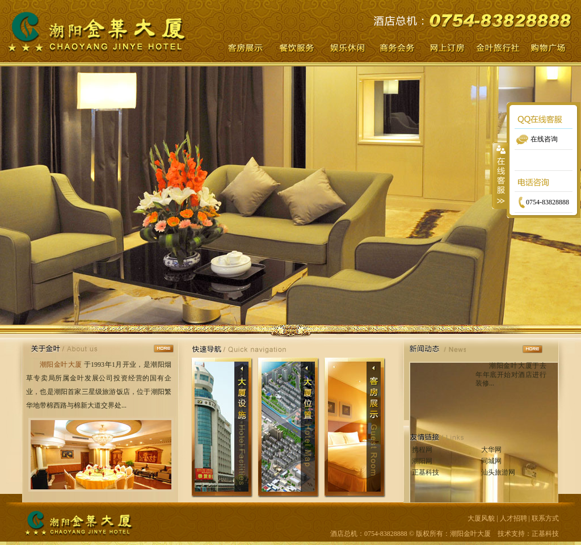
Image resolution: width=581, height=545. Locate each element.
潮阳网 (422, 461)
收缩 (500, 175)
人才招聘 (513, 518)
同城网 (491, 461)
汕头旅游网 (498, 472)
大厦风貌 (481, 518)
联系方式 (545, 518)
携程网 (422, 450)
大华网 (491, 450)
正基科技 (425, 472)
